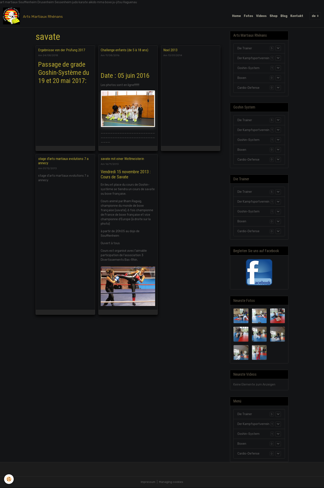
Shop (274, 16)
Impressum (148, 482)
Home (236, 16)
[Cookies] (9, 479)
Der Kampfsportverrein (253, 58)
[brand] (33, 16)
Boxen (241, 78)
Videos (261, 16)
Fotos (248, 16)
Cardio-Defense (248, 88)
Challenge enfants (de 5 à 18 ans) (124, 50)
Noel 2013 (170, 50)
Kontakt (296, 16)
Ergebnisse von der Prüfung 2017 (61, 50)
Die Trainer (244, 48)
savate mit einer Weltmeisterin (122, 159)
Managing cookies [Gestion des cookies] (171, 482)
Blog (283, 16)
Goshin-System (248, 68)
